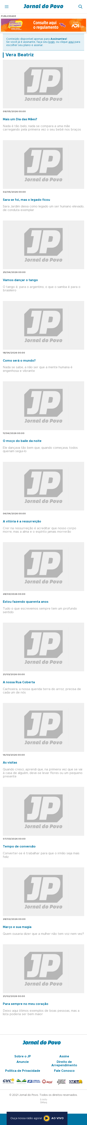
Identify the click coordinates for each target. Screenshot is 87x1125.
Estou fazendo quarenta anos (25, 601)
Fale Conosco (64, 1070)
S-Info (43, 1099)
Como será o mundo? (19, 360)
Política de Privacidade (22, 1070)
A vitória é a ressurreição (22, 521)
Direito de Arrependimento (64, 1063)
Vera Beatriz (19, 55)
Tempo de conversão (19, 846)
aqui (71, 42)
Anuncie (22, 1061)
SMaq (43, 1102)
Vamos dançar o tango (20, 280)
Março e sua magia (17, 927)
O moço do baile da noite (22, 440)
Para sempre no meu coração (25, 1003)
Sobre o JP (22, 1056)
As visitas (10, 762)
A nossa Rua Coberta (19, 682)
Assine (64, 1056)
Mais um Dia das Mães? (20, 119)
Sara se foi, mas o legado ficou (26, 199)
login (51, 42)
